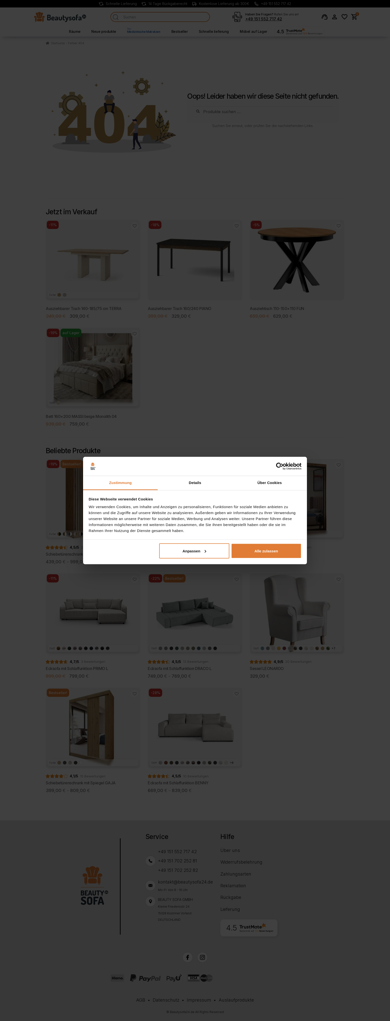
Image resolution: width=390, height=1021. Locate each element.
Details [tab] (195, 483)
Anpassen (194, 551)
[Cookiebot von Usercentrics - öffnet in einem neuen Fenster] (279, 466)
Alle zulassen (266, 551)
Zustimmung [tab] (120, 483)
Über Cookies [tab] (269, 483)
